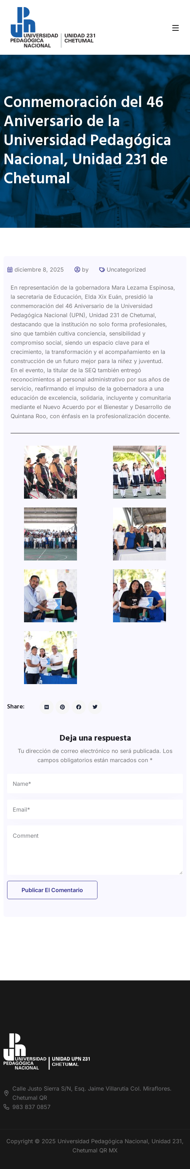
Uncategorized (126, 269)
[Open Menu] (175, 27)
